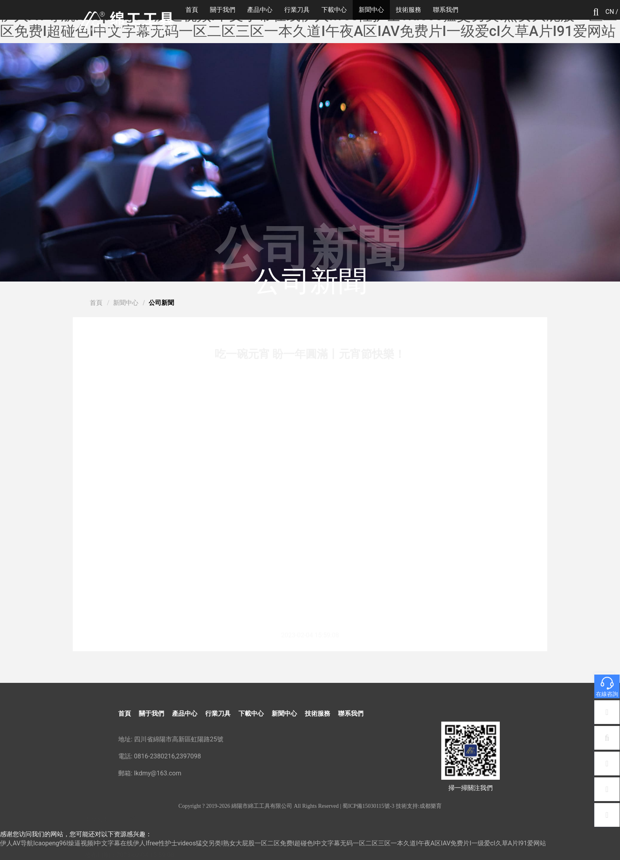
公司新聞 (161, 302)
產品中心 (259, 9)
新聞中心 (371, 9)
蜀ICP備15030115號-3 (368, 806)
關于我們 (222, 9)
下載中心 (334, 9)
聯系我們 (445, 9)
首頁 (191, 9)
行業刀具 (297, 9)
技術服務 (408, 9)
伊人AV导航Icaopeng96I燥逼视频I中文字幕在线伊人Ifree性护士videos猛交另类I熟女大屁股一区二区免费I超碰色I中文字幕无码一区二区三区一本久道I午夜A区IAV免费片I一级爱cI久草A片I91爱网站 (308, 23)
